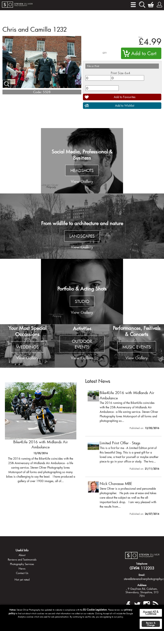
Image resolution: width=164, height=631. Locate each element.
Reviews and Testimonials (22, 559)
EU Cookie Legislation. (95, 609)
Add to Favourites (125, 97)
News (22, 568)
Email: (142, 574)
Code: (37, 92)
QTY (105, 53)
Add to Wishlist (124, 105)
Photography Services (22, 564)
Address (141, 585)
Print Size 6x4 (120, 73)
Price (140, 37)
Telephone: (142, 563)
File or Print (93, 66)
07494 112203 (142, 568)
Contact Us (22, 573)
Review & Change (150, 624)
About (22, 555)
